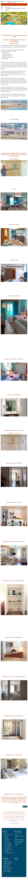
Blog (16, 843)
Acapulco (7, 838)
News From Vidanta (19, 836)
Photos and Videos (19, 841)
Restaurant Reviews (19, 839)
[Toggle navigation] (14, 4)
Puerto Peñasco (8, 844)
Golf (16, 838)
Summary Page (18, 832)
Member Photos (7, 869)
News (16, 834)
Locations (6, 836)
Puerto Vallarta (8, 846)
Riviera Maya (7, 848)
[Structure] (2, 8)
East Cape (7, 839)
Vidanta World (8, 7)
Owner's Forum (7, 871)
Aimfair (16, 860)
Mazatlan (7, 841)
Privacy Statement (16, 823)
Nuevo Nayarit (8, 843)
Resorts (5, 832)
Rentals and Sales (8, 834)
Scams (16, 844)
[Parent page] (1, 9)
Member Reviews (7, 863)
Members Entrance (8, 861)
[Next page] (2, 9)
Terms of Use (10, 823)
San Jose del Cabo (9, 849)
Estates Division (7, 865)
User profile (6, 860)
